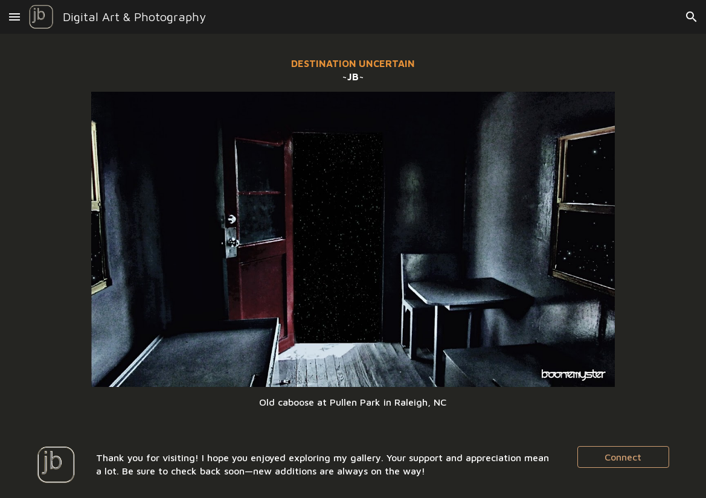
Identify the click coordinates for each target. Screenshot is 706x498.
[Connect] (623, 457)
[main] (353, 70)
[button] (14, 16)
